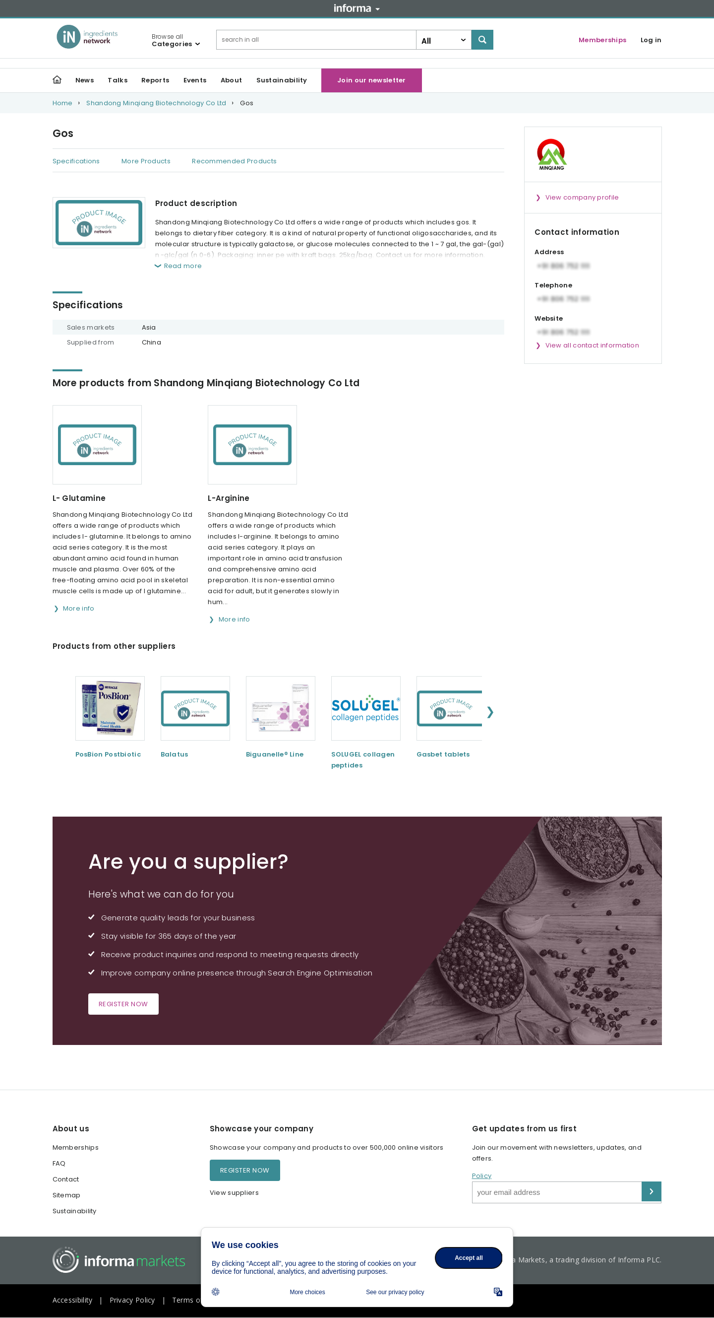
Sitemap (67, 1195)
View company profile (582, 197)
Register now (123, 1004)
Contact (66, 1179)
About (231, 80)
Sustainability (281, 80)
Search (482, 40)
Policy (482, 1175)
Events (195, 80)
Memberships (602, 40)
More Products (146, 161)
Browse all (172, 40)
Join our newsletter (371, 80)
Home (63, 103)
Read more (183, 266)
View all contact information (592, 345)
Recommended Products (234, 161)
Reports (155, 80)
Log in (651, 40)
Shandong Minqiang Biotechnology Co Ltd (156, 103)
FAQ (59, 1163)
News (84, 80)
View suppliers (234, 1192)
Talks (117, 80)
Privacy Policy (132, 1300)
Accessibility (73, 1300)
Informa (357, 8)
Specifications (76, 161)
